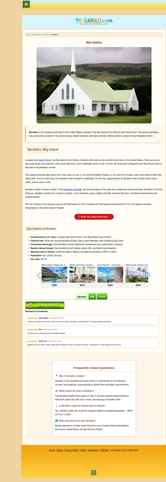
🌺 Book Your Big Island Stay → (99, 220)
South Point (55, 164)
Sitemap (111, 454)
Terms (89, 454)
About (66, 454)
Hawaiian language (84, 193)
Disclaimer (99, 454)
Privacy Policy (77, 454)
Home (58, 454)
